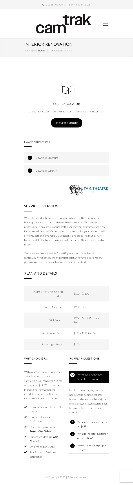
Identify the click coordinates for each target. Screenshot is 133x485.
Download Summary (47, 170)
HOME (41, 50)
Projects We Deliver (41, 431)
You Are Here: (31, 50)
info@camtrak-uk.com (80, 4)
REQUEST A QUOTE (66, 123)
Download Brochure (47, 157)
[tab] (89, 377)
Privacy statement (78, 477)
